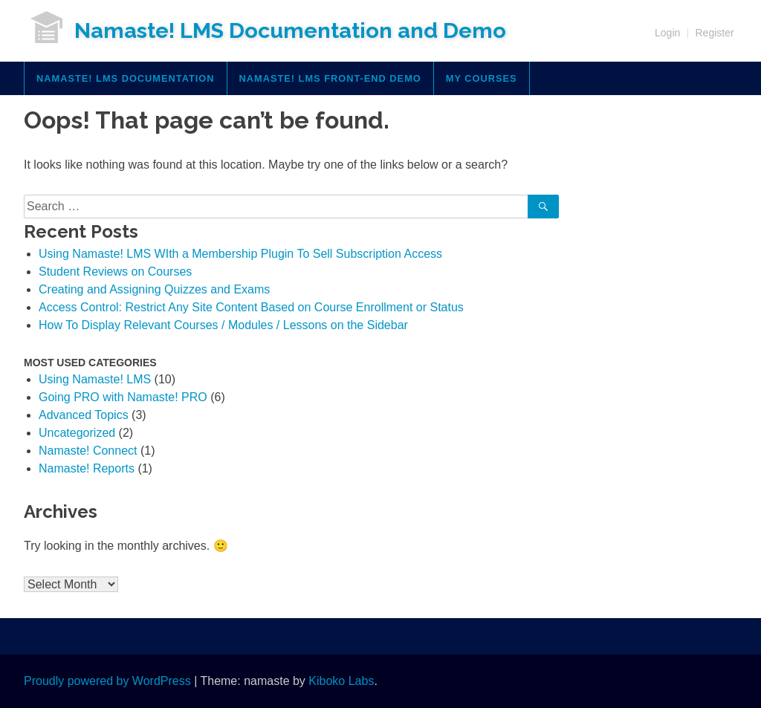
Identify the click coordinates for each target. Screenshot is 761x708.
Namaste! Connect (88, 450)
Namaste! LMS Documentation (125, 78)
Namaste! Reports (87, 468)
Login (667, 33)
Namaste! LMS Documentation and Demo (290, 30)
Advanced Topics (84, 415)
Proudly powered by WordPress (107, 681)
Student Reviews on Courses (115, 271)
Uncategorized (77, 432)
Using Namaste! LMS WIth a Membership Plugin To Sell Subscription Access (240, 253)
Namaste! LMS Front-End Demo (330, 78)
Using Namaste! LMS (95, 379)
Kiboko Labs (341, 681)
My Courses (481, 78)
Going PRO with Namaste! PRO (123, 397)
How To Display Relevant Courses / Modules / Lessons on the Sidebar (223, 325)
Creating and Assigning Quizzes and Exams (154, 289)
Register (714, 33)
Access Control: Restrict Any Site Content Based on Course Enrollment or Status (251, 307)
